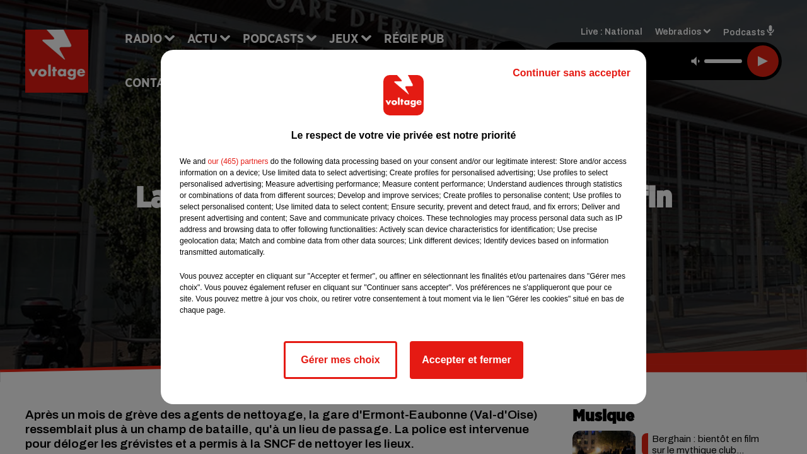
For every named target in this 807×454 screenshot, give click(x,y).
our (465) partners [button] (237, 161)
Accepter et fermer (466, 359)
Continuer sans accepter (571, 72)
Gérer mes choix (340, 359)
